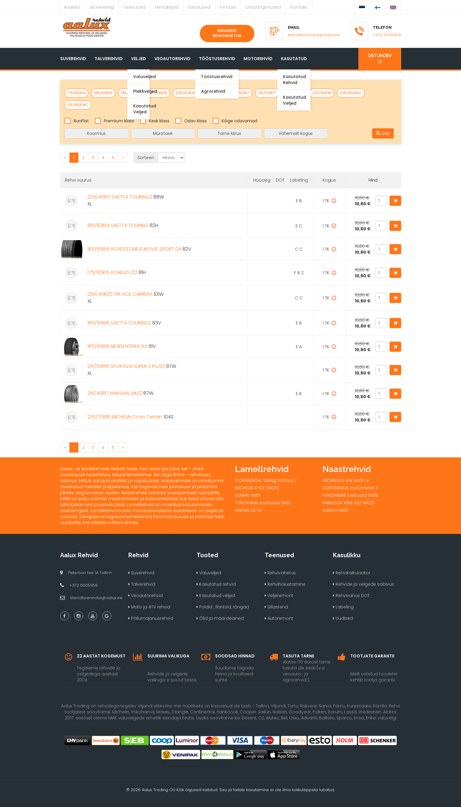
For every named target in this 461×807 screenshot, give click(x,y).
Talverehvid (109, 59)
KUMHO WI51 (247, 495)
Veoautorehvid (172, 59)
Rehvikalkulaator (351, 573)
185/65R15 (103, 92)
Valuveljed (209, 573)
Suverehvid (73, 59)
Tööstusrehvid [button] (217, 59)
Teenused (134, 7)
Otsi (383, 133)
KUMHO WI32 (335, 510)
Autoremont (279, 618)
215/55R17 (267, 92)
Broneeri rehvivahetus (227, 33)
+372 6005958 (387, 35)
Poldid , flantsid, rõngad (223, 607)
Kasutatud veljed (216, 596)
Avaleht (72, 7)
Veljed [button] (138, 59)
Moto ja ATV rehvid (149, 607)
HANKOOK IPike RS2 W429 (348, 503)
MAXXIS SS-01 (248, 510)
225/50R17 (240, 92)
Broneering (102, 7)
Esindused (199, 7)
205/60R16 (185, 92)
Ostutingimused (263, 7)
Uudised (343, 618)
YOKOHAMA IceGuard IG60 (263, 503)
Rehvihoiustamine (285, 584)
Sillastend (276, 607)
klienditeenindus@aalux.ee (314, 35)
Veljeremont (279, 596)
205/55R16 (157, 92)
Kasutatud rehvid (216, 584)
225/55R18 (321, 92)
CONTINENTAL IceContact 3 (350, 488)
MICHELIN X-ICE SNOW (257, 488)
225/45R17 (212, 92)
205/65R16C (351, 92)
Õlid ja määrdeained (220, 618)
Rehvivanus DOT (351, 596)
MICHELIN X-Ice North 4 (345, 480)
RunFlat (77, 121)
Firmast (228, 7)
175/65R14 (76, 92)
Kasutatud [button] (294, 59)
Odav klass (191, 121)
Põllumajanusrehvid (150, 618)
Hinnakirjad (167, 7)
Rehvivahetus (280, 573)
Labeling (343, 607)
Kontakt (298, 7)
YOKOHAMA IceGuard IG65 (350, 495)
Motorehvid (258, 59)
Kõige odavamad (235, 121)
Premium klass (114, 121)
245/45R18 (294, 92)
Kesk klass (154, 121)
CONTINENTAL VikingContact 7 (265, 480)
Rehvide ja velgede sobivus (363, 584)
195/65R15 (130, 92)
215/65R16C (78, 104)
